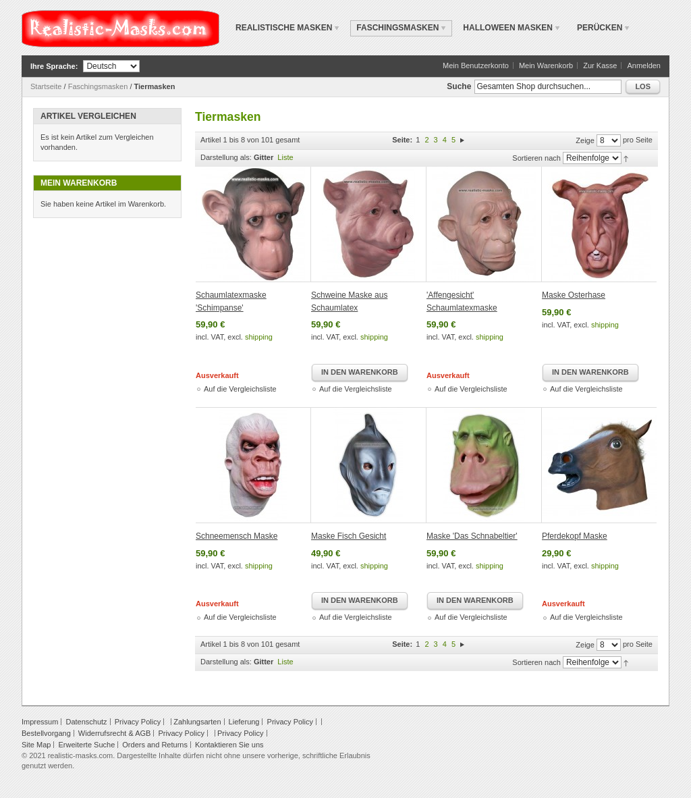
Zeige (585, 140)
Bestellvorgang (46, 733)
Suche (459, 86)
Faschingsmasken (98, 86)
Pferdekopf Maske (574, 536)
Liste (285, 157)
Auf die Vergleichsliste (240, 389)
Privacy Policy (138, 722)
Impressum (40, 722)
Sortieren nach (536, 158)
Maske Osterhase (573, 295)
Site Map (36, 745)
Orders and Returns (155, 745)
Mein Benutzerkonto (476, 65)
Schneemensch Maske (236, 536)
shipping (259, 337)
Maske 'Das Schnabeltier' (472, 536)
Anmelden (644, 65)
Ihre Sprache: (54, 66)
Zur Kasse (600, 65)
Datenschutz (86, 722)
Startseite (45, 86)
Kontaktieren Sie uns (229, 745)
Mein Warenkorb (546, 65)
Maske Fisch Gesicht (348, 536)
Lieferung (244, 722)
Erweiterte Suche (86, 745)
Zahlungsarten (197, 722)
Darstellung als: (226, 157)
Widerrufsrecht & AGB (114, 733)
